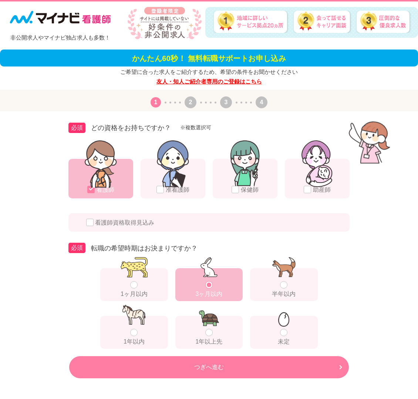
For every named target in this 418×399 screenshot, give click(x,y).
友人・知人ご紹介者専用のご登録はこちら (209, 81)
